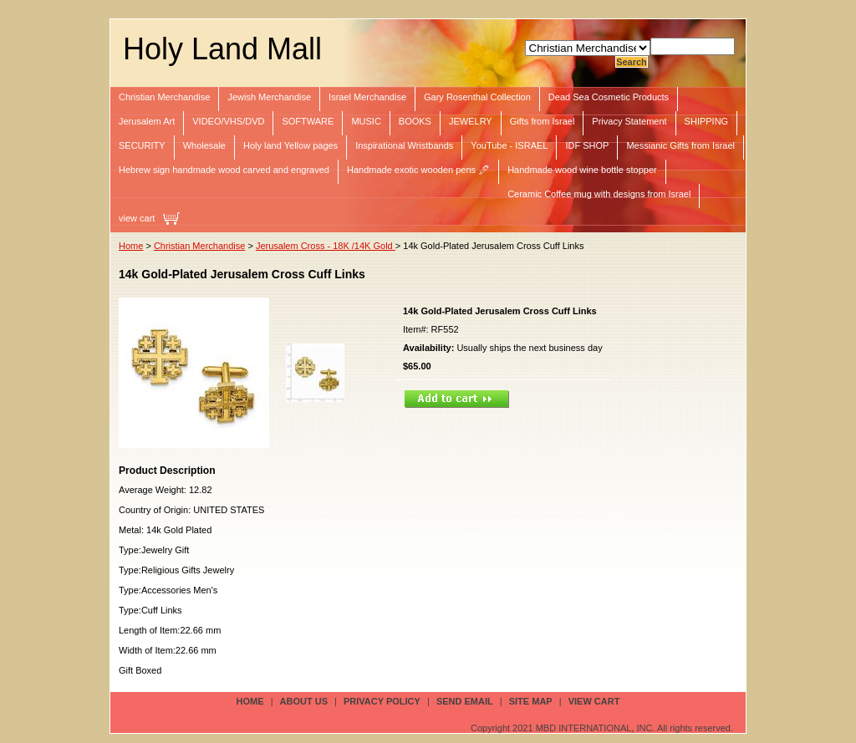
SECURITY (142, 145)
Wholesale (204, 145)
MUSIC (365, 121)
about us (304, 701)
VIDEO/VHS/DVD (228, 121)
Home (131, 246)
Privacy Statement (629, 121)
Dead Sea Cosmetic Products (608, 97)
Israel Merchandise (367, 97)
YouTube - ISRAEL (509, 145)
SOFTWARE (308, 121)
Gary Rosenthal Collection (477, 97)
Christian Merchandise (164, 97)
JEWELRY (470, 121)
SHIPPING (707, 121)
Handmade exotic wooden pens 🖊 (418, 170)
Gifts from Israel (542, 121)
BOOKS (415, 121)
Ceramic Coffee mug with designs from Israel (598, 194)
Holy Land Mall (222, 49)
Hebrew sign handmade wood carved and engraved (224, 170)
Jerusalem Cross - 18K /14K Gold (325, 246)
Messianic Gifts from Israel (680, 145)
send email (464, 701)
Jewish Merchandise (269, 97)
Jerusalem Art (147, 121)
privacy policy (382, 701)
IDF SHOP (587, 145)
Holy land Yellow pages (290, 145)
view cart (137, 218)
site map (531, 701)
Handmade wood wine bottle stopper (582, 170)
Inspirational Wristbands (404, 145)
